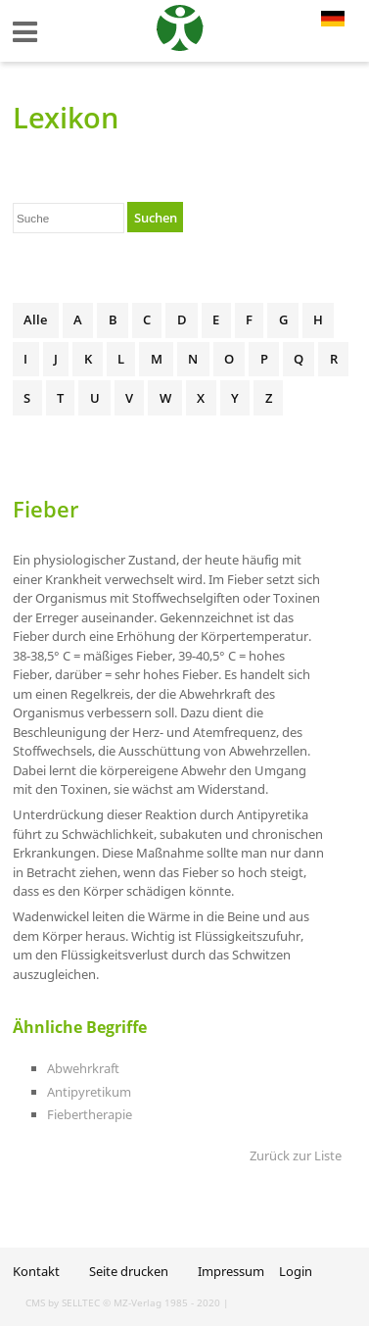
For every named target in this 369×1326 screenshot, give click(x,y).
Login (295, 1271)
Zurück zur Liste (296, 1155)
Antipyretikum (89, 1092)
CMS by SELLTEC (62, 1302)
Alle (35, 319)
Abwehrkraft (83, 1068)
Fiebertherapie (89, 1114)
